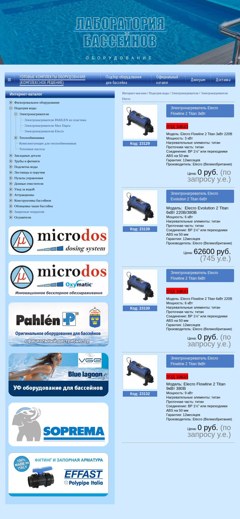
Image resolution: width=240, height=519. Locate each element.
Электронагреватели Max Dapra (47, 125)
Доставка (223, 79)
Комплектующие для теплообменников (47, 143)
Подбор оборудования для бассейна (124, 79)
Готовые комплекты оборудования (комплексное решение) (52, 79)
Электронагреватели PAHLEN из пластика (55, 120)
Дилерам (198, 79)
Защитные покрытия (29, 211)
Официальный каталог (167, 79)
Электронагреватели (184, 93)
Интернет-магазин (134, 93)
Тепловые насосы (32, 149)
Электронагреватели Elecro (44, 131)
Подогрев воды (159, 93)
